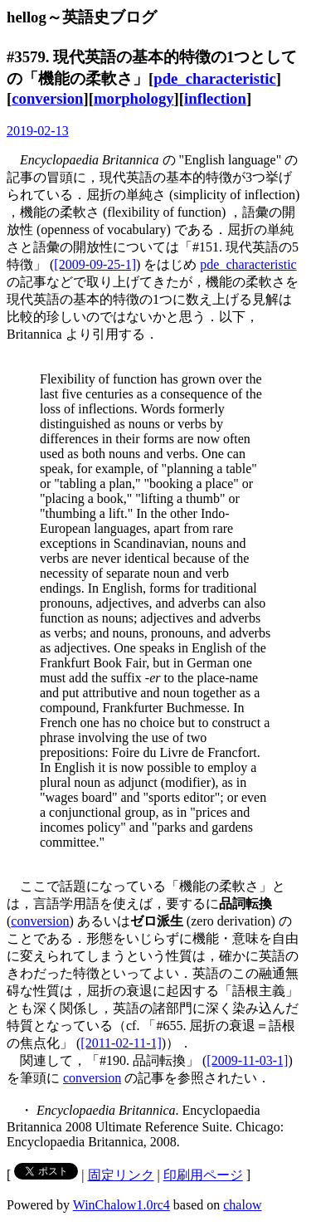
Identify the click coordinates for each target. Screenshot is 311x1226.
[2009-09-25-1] (95, 264)
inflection (215, 98)
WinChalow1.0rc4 (121, 1205)
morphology (134, 98)
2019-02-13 (38, 131)
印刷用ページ (203, 1175)
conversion (47, 98)
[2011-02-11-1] (120, 1043)
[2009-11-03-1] (247, 1060)
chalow (242, 1205)
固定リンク (121, 1175)
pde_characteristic (214, 78)
